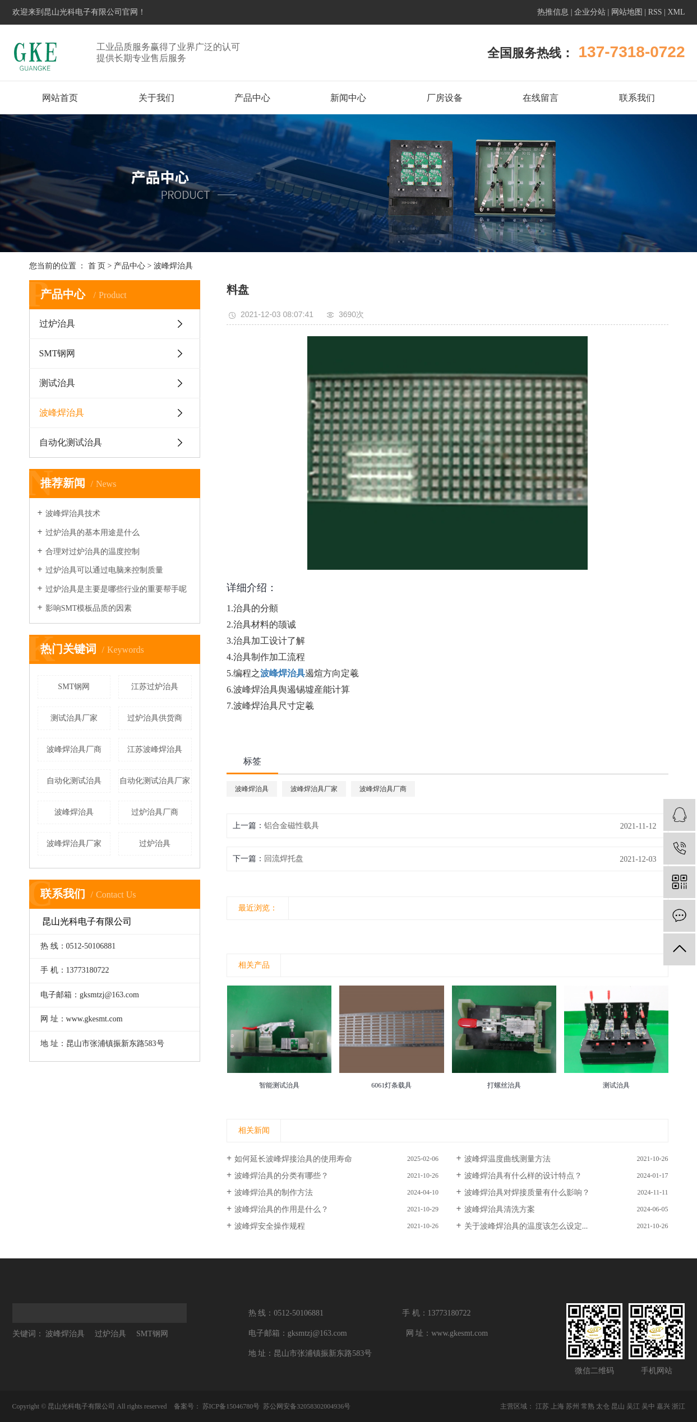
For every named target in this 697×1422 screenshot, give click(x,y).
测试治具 (57, 383)
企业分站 (590, 12)
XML (676, 12)
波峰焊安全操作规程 (269, 1226)
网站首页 (60, 98)
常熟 (587, 1406)
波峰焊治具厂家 (74, 843)
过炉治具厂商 (154, 812)
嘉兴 (663, 1406)
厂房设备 (445, 98)
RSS (655, 12)
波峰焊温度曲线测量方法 (507, 1159)
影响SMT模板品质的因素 (88, 608)
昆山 (618, 1406)
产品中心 (252, 98)
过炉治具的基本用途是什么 (92, 532)
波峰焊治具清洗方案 (499, 1209)
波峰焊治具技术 (72, 513)
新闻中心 (348, 98)
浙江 (678, 1406)
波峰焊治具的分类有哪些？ (281, 1176)
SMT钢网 (57, 353)
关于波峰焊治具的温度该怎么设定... (526, 1226)
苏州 (572, 1406)
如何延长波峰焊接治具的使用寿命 (293, 1159)
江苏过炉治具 (154, 686)
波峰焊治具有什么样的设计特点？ (523, 1176)
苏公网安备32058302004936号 (305, 1406)
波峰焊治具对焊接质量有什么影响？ (527, 1192)
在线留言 (540, 98)
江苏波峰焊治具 (154, 749)
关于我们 (156, 98)
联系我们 (637, 98)
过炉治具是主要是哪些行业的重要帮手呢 (116, 589)
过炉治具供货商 (154, 718)
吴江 (633, 1406)
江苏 (542, 1406)
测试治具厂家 (74, 718)
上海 (557, 1406)
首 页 (97, 266)
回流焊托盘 (283, 858)
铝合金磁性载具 (291, 825)
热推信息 (553, 12)
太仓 (603, 1406)
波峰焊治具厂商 (74, 749)
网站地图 (627, 12)
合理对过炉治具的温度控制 (92, 551)
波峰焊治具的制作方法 (273, 1192)
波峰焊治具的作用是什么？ (281, 1209)
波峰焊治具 (173, 266)
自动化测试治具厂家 (154, 781)
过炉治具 (57, 323)
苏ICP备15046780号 (231, 1406)
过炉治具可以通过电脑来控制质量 (104, 570)
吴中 (648, 1406)
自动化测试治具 (70, 442)
